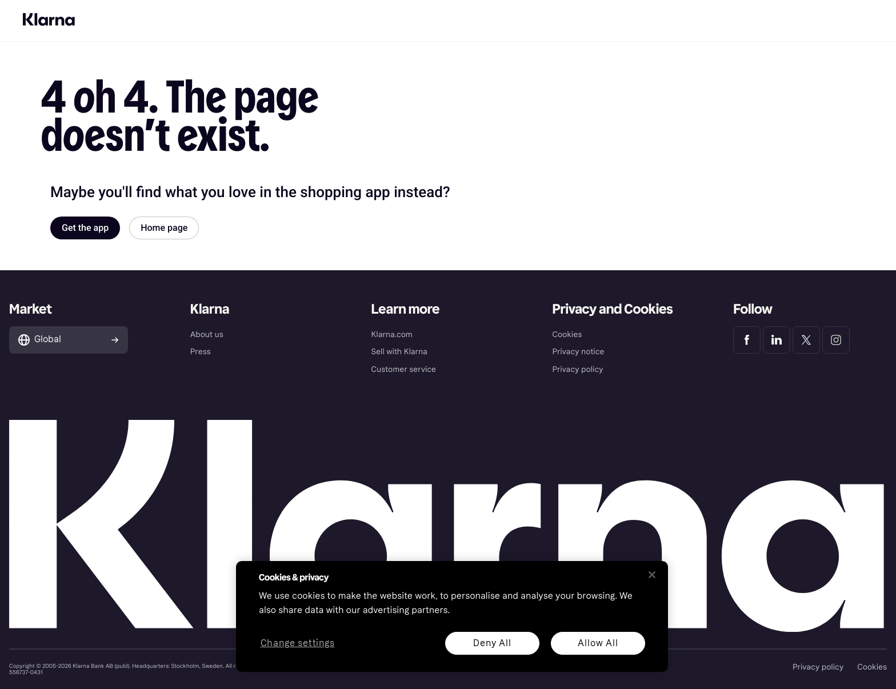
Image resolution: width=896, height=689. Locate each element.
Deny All (492, 643)
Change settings (298, 643)
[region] (452, 616)
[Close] (652, 574)
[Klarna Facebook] (747, 340)
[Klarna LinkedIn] (776, 340)
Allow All (598, 643)
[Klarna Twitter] (806, 340)
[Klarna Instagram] (836, 340)
